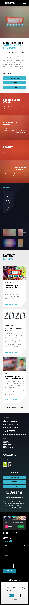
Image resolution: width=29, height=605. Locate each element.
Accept (11, 595)
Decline (18, 595)
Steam (14, 87)
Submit (9, 571)
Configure (14, 599)
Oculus (14, 83)
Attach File (8, 566)
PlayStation (14, 78)
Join (21, 526)
